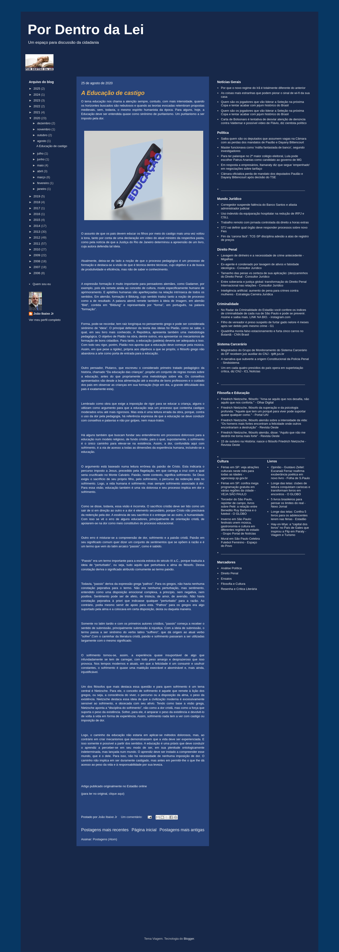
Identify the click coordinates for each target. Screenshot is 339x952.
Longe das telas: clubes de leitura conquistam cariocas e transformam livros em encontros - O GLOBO (290, 488)
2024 (37, 94)
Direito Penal (229, 573)
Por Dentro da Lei (86, 29)
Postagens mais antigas (182, 830)
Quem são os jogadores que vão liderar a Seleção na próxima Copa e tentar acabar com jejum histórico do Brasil (262, 103)
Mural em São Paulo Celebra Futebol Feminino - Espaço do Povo (240, 542)
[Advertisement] (169, 897)
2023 (37, 100)
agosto (42, 141)
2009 (37, 255)
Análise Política (231, 568)
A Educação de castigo (113, 93)
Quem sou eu (42, 284)
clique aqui (116, 793)
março (42, 177)
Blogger (189, 938)
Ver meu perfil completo (45, 320)
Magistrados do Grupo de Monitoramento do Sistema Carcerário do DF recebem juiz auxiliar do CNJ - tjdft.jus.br (264, 352)
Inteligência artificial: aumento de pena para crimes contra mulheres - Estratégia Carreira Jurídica (259, 292)
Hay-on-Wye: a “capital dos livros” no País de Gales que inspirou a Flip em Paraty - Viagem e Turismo (290, 529)
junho (41, 159)
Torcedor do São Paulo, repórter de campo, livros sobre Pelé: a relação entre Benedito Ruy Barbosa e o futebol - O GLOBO (239, 506)
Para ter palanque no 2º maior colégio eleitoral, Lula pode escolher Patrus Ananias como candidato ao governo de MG (261, 157)
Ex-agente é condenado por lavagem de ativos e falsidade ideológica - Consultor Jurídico (260, 266)
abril (40, 171)
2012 (37, 237)
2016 (37, 214)
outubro (42, 135)
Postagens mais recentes (105, 830)
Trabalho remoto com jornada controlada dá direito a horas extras (265, 222)
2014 (37, 226)
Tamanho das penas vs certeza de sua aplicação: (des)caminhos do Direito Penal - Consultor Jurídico (264, 275)
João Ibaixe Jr (43, 313)
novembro (44, 129)
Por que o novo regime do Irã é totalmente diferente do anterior (263, 88)
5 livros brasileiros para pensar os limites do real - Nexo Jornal (288, 503)
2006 (37, 273)
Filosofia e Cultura (233, 583)
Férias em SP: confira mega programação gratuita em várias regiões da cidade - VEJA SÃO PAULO (239, 488)
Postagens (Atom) (105, 839)
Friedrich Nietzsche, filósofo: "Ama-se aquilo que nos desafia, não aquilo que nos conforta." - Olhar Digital (265, 400)
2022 (37, 106)
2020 (37, 118)
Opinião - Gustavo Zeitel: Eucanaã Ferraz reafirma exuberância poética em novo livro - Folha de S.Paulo (290, 472)
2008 (37, 261)
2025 (37, 88)
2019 (37, 196)
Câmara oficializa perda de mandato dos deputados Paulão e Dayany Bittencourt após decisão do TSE (262, 175)
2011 (37, 243)
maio (41, 165)
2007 (37, 267)
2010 (37, 249)
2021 (37, 112)
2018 (37, 202)
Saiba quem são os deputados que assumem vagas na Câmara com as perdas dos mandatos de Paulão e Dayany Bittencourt (263, 140)
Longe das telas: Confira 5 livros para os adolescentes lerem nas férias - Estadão (289, 515)
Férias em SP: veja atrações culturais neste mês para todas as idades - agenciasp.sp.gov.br (240, 472)
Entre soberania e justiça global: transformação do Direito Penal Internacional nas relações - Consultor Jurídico (263, 283)
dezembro (44, 123)
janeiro (42, 189)
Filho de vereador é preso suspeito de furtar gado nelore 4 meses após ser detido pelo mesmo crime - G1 (265, 324)
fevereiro (43, 183)
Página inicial (144, 830)
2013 (37, 231)
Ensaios (226, 578)
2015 (37, 220)
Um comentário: (132, 817)
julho (40, 153)
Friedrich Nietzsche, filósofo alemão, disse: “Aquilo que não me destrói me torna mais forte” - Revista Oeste (263, 434)
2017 (37, 208)
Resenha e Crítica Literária (239, 589)
